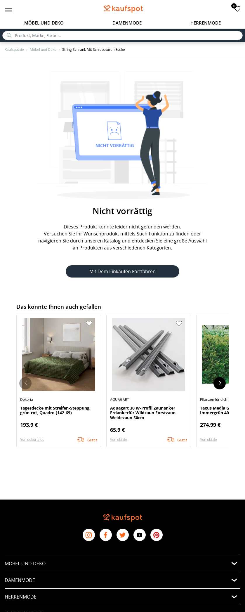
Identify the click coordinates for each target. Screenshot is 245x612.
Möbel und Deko (44, 23)
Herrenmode (205, 23)
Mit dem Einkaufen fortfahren (122, 271)
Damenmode (127, 23)
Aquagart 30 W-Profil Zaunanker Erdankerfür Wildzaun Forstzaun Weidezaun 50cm (143, 412)
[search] (122, 35)
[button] (89, 323)
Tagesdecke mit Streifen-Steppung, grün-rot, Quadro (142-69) (55, 410)
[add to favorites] (237, 9)
